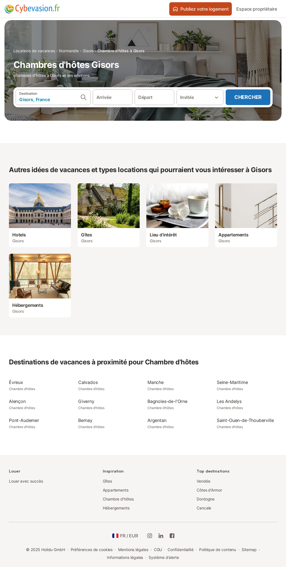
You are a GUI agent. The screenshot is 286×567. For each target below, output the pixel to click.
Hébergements (116, 508)
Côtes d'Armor (209, 490)
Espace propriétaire (256, 9)
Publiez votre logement (200, 9)
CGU (158, 549)
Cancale (204, 508)
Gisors (88, 50)
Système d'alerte (164, 557)
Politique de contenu (217, 549)
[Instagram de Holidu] (150, 536)
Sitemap (249, 549)
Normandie (69, 50)
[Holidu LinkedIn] (161, 536)
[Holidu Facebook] (172, 536)
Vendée (203, 481)
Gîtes (107, 481)
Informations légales (125, 557)
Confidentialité (181, 549)
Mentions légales (133, 549)
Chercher (248, 97)
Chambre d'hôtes (118, 499)
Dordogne (205, 499)
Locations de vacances (34, 50)
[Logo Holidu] (32, 9)
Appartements (115, 490)
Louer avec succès (26, 481)
